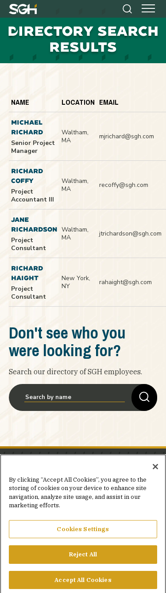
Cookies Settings (83, 532)
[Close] (155, 470)
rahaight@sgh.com (125, 282)
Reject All (83, 558)
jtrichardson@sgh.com (130, 233)
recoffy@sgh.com (123, 185)
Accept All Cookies (82, 583)
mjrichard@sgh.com (126, 136)
